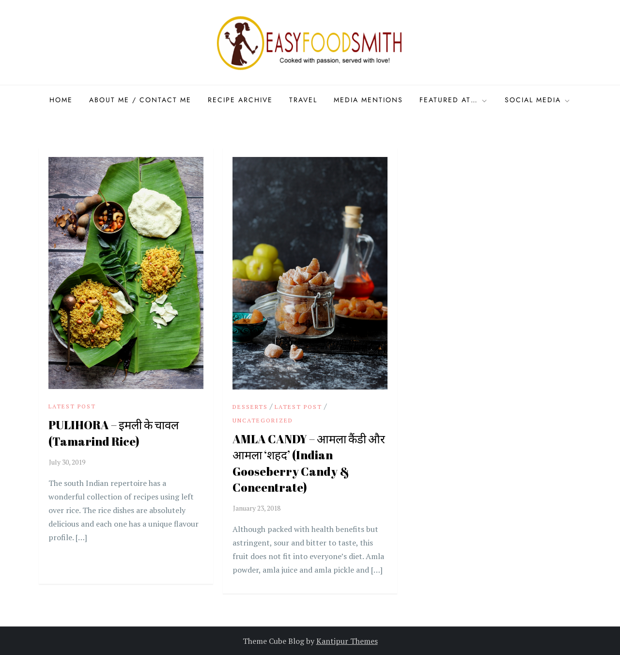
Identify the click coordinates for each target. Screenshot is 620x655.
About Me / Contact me (140, 100)
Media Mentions (368, 100)
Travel (303, 100)
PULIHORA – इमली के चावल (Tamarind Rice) (113, 433)
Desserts (250, 406)
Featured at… (453, 100)
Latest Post (72, 406)
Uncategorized (262, 420)
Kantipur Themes (347, 641)
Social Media (538, 100)
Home (61, 100)
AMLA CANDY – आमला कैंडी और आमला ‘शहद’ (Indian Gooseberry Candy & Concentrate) (308, 463)
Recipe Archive (240, 100)
